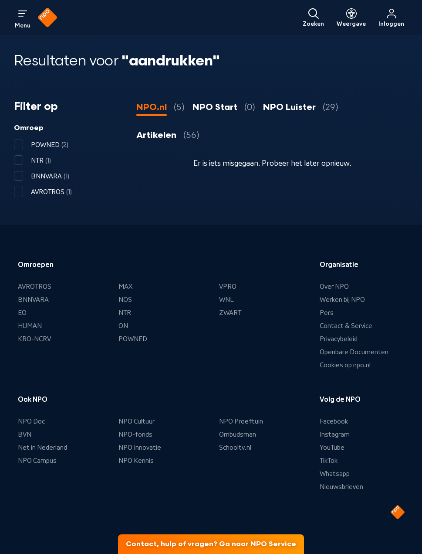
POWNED (132, 338)
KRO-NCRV (34, 338)
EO (22, 312)
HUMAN (30, 325)
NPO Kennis (136, 460)
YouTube (332, 447)
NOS (125, 299)
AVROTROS (34, 286)
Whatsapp (335, 473)
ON (123, 325)
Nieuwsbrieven (341, 486)
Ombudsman (237, 434)
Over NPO (334, 286)
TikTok (329, 460)
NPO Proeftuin (241, 421)
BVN (24, 434)
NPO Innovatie (139, 447)
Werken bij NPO (342, 299)
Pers (327, 312)
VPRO (227, 286)
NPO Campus (37, 460)
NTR (124, 312)
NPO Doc (31, 421)
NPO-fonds (135, 434)
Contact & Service (346, 325)
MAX (125, 286)
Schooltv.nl (235, 447)
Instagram (335, 434)
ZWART (230, 312)
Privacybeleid (339, 338)
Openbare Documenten (354, 352)
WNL (226, 299)
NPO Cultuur (136, 421)
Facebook (334, 421)
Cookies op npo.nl (345, 365)
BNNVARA (33, 299)
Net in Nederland (42, 447)
